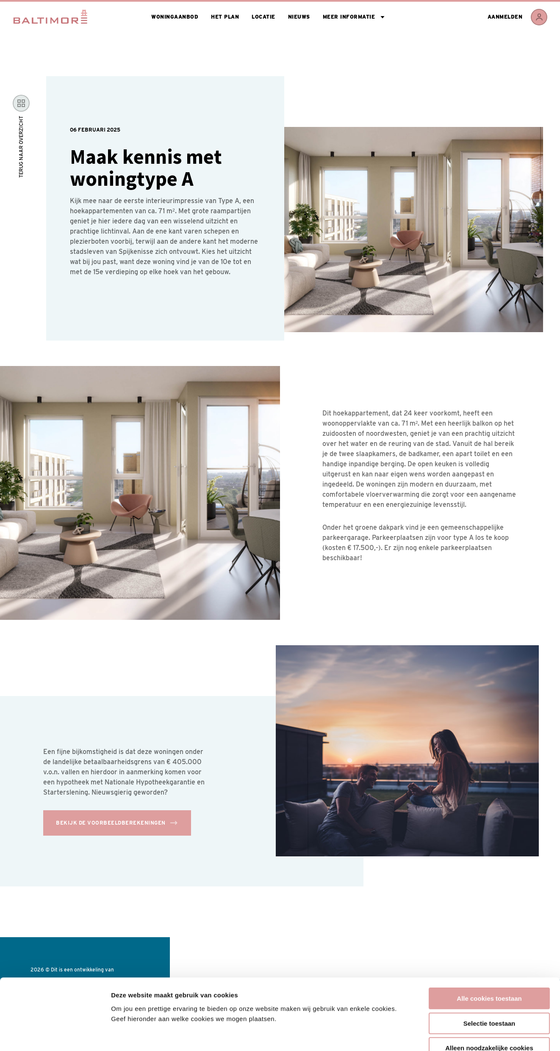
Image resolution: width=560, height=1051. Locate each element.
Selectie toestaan (489, 972)
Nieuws (299, 17)
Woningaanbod (174, 17)
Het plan (225, 17)
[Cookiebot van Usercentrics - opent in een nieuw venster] (55, 1034)
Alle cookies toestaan (489, 947)
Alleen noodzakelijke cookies (489, 997)
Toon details (456, 1034)
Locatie (263, 17)
